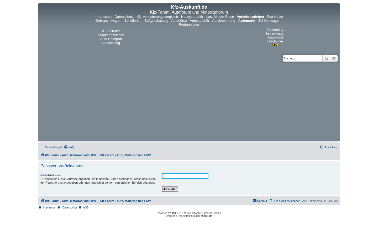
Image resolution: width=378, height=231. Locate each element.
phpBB (175, 213)
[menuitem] (69, 147)
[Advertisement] (189, 101)
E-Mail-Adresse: (51, 175)
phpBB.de (206, 215)
